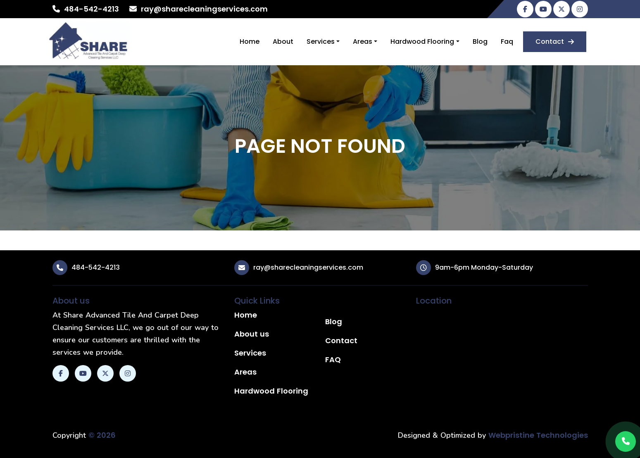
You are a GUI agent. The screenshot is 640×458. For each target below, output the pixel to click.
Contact (554, 41)
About (283, 41)
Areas (362, 41)
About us (251, 334)
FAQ (333, 359)
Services (321, 41)
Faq (507, 41)
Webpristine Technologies (538, 435)
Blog (480, 41)
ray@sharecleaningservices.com (204, 9)
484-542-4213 (91, 9)
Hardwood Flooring (422, 41)
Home (249, 41)
